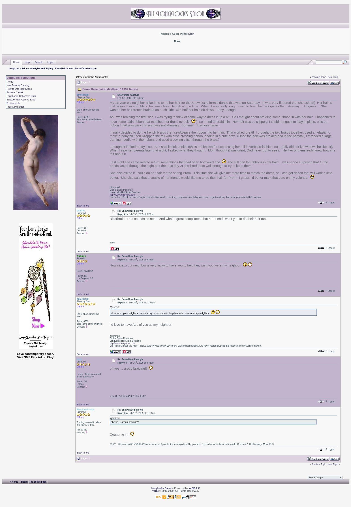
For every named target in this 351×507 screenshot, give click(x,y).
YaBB (155, 491)
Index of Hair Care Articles (20, 99)
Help (27, 62)
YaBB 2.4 (194, 488)
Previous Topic (318, 77)
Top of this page (37, 481)
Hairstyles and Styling (41, 68)
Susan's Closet (14, 92)
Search (38, 62)
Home (16, 62)
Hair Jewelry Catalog (17, 85)
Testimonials (13, 103)
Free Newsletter (15, 106)
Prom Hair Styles (64, 68)
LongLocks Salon (18, 68)
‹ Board (24, 481)
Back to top (83, 205)
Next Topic (333, 77)
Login (191, 33)
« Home (14, 481)
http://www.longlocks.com (122, 195)
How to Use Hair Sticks (19, 88)
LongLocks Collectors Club (21, 96)
